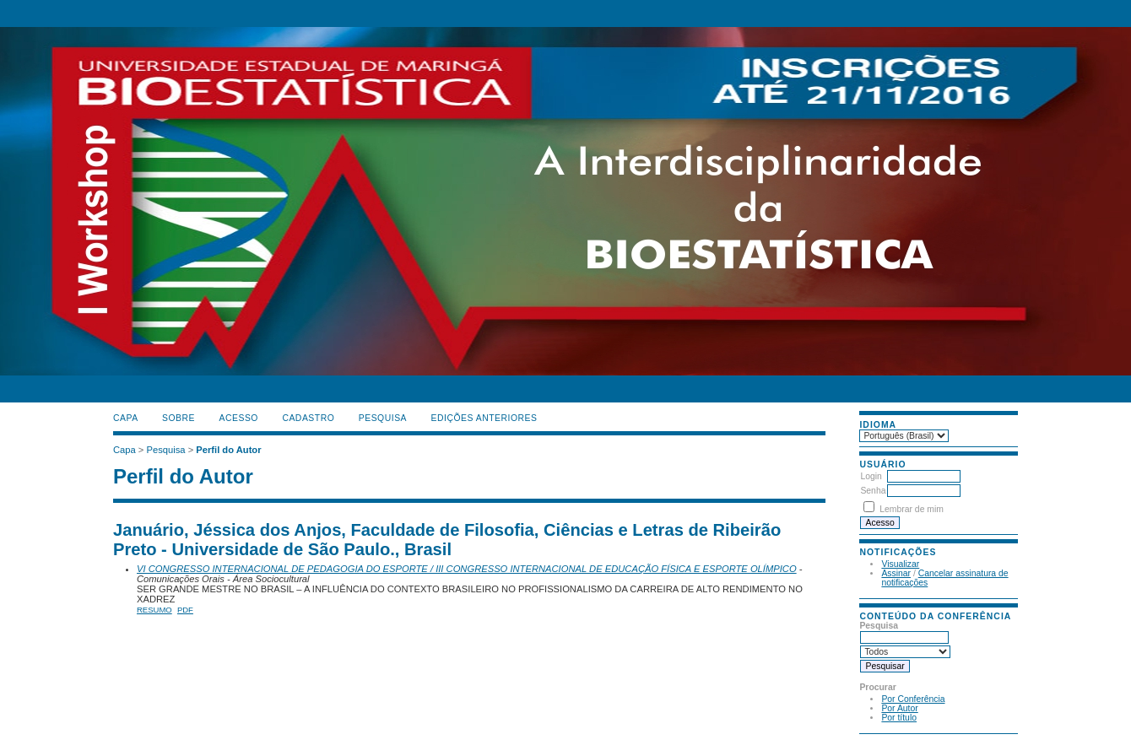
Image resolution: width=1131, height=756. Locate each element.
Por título (899, 717)
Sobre (178, 418)
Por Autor (899, 708)
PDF (185, 609)
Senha (872, 490)
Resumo (154, 609)
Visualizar (900, 564)
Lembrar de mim (911, 509)
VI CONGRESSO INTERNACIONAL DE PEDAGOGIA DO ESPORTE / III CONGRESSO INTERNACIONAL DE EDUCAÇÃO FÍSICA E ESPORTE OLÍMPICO (467, 569)
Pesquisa (383, 418)
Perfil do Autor (228, 450)
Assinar (896, 573)
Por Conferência (912, 699)
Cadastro (308, 418)
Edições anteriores (484, 418)
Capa (125, 418)
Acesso (238, 418)
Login (870, 476)
